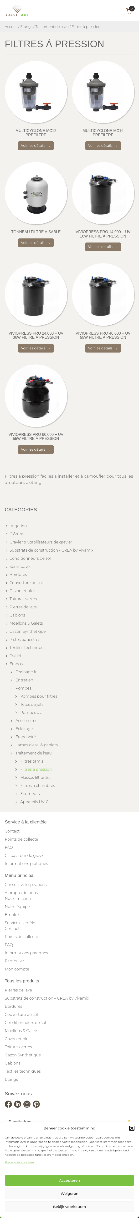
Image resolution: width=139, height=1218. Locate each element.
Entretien (24, 680)
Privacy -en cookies (19, 1162)
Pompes (23, 688)
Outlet (16, 656)
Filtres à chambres (37, 785)
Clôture (16, 534)
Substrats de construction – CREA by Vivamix (47, 998)
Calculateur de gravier (25, 855)
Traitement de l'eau (52, 27)
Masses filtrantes (35, 777)
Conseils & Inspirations (26, 884)
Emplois (12, 914)
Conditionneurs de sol (30, 558)
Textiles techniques (28, 647)
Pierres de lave (23, 607)
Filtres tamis (31, 761)
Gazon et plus (22, 591)
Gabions (17, 615)
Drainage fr (26, 672)
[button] (131, 1128)
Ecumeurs (30, 793)
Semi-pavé (20, 566)
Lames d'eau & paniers (36, 745)
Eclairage (24, 729)
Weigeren (69, 1193)
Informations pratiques (26, 863)
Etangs (26, 27)
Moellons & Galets (26, 623)
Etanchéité (25, 737)
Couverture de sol (26, 582)
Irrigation (18, 526)
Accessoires (26, 720)
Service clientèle (20, 923)
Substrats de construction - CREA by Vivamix (51, 550)
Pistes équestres (25, 639)
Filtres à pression (36, 769)
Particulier (14, 961)
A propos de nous (21, 893)
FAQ (9, 847)
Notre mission (18, 898)
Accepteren (69, 1180)
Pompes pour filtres (38, 696)
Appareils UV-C (34, 802)
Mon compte (17, 969)
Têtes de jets (31, 704)
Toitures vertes (23, 599)
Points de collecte (21, 839)
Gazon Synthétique (28, 631)
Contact (12, 831)
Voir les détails (36, 145)
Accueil (11, 27)
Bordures (18, 574)
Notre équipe (17, 906)
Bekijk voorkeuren (69, 1206)
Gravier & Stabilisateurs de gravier (41, 542)
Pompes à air (32, 712)
